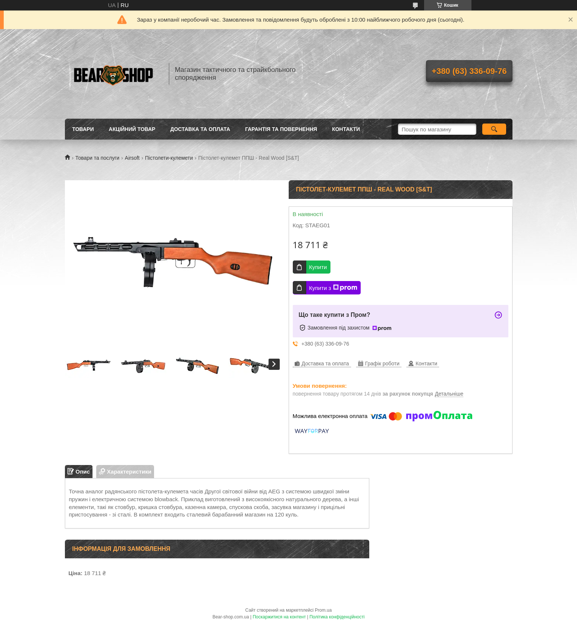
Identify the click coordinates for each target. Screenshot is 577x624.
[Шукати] (494, 129)
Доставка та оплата (200, 129)
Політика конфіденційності (337, 617)
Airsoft (132, 158)
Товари (83, 129)
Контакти (346, 129)
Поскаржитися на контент (279, 617)
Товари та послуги (97, 158)
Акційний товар (132, 129)
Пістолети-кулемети (169, 158)
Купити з (333, 287)
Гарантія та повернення (281, 129)
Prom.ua (323, 610)
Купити (318, 267)
